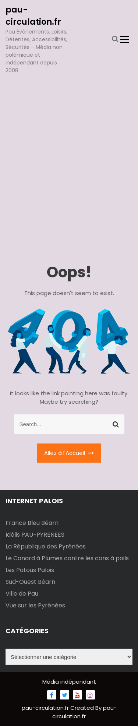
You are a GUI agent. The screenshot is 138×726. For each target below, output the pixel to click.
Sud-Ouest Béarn (30, 582)
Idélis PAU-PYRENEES (35, 534)
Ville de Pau (22, 593)
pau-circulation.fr (46, 708)
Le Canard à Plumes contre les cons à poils (67, 558)
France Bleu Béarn (32, 523)
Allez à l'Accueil (69, 453)
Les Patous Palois (30, 570)
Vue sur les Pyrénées (35, 605)
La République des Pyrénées (46, 546)
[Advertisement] (69, 151)
